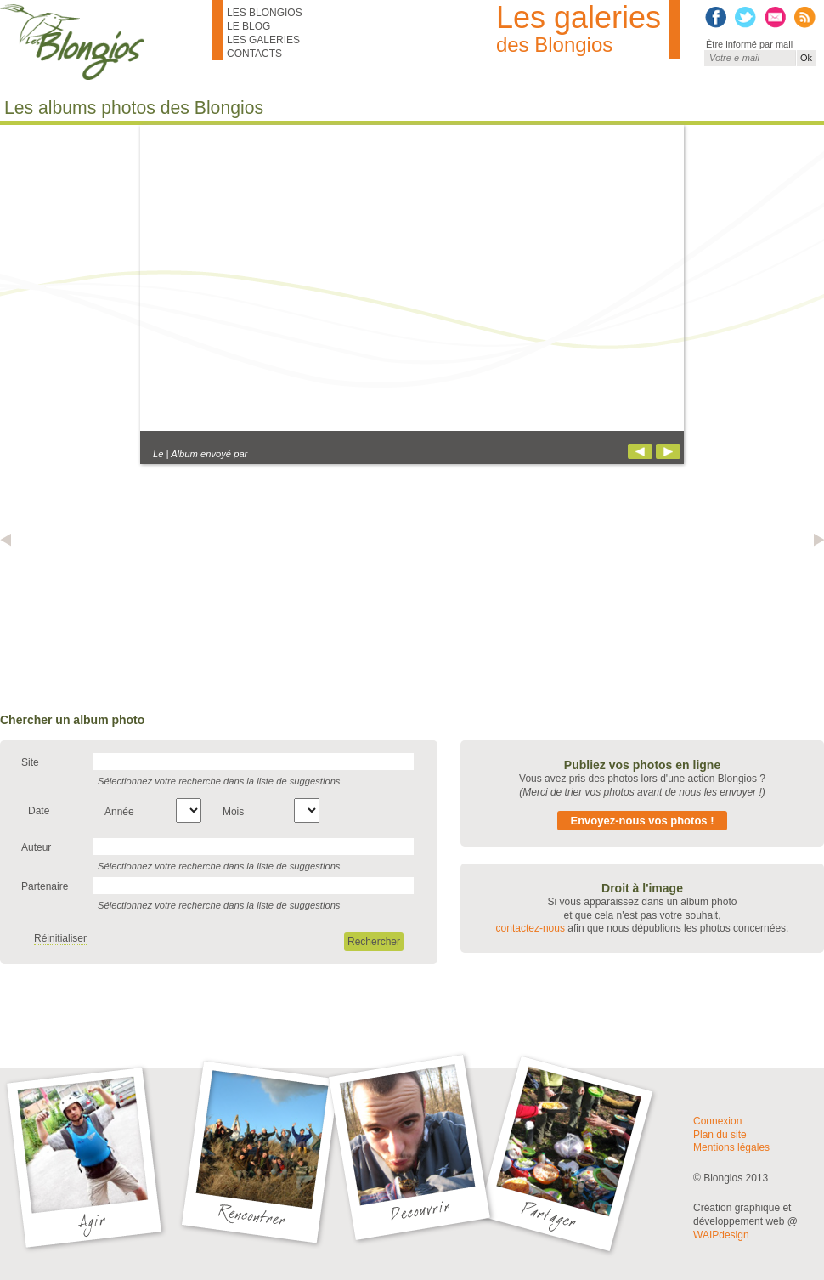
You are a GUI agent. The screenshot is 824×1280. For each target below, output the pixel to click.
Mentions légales (731, 1147)
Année (119, 812)
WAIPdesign (721, 1235)
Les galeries (263, 40)
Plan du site (720, 1135)
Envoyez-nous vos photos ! (642, 820)
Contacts (254, 53)
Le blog (248, 26)
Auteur (36, 847)
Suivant (668, 451)
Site (30, 762)
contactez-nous (530, 928)
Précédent (640, 451)
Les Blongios (264, 13)
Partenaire (44, 886)
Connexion (717, 1121)
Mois (233, 812)
